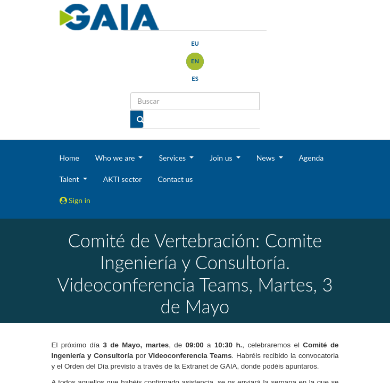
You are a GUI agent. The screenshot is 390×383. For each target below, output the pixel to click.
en (195, 60)
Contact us (175, 179)
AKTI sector (122, 179)
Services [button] (173, 157)
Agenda (311, 157)
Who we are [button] (116, 157)
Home (69, 157)
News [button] (266, 157)
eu (195, 43)
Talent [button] (70, 179)
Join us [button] (222, 157)
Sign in (75, 200)
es (195, 78)
